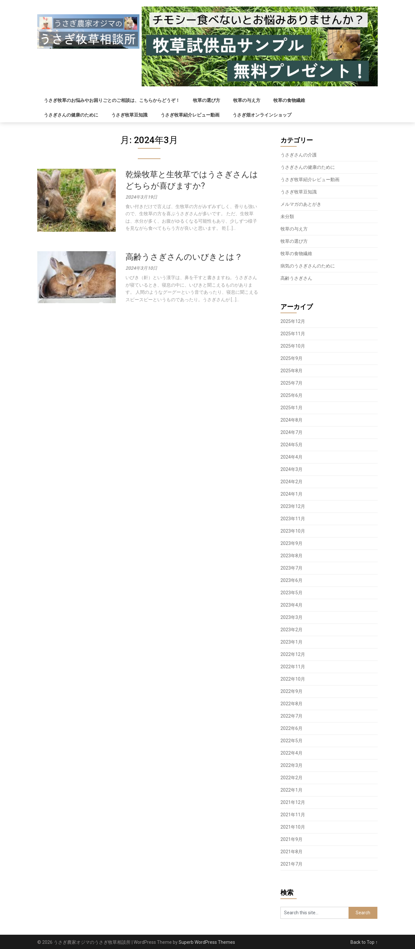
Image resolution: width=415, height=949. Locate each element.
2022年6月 (291, 728)
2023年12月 (292, 506)
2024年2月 (291, 481)
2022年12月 (292, 654)
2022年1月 (291, 790)
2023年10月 (292, 531)
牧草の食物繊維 (289, 100)
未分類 (287, 216)
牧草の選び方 (206, 100)
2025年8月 (291, 370)
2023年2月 (291, 629)
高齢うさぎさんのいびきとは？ (184, 257)
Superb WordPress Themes (207, 942)
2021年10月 (292, 827)
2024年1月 (291, 494)
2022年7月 (291, 716)
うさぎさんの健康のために (71, 114)
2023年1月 (291, 642)
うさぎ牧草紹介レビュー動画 (189, 114)
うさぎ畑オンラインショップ (261, 114)
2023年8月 (291, 555)
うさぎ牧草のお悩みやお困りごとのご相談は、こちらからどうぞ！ (112, 100)
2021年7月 (291, 864)
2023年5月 (291, 592)
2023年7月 (291, 568)
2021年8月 (291, 851)
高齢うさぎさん (296, 278)
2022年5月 (291, 740)
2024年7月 (291, 432)
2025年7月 (291, 383)
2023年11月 (292, 518)
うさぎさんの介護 (298, 154)
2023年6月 (291, 580)
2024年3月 (291, 469)
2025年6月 (291, 395)
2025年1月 (291, 407)
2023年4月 (291, 605)
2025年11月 (292, 333)
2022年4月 (291, 753)
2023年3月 (291, 617)
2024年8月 (291, 420)
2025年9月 (291, 358)
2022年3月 (291, 765)
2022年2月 (291, 777)
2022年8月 (291, 703)
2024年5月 (291, 444)
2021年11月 (292, 814)
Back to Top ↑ (364, 942)
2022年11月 (292, 666)
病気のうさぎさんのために (307, 265)
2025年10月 (292, 346)
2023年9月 (291, 543)
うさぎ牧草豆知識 (129, 114)
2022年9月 (291, 691)
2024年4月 (291, 457)
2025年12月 (292, 321)
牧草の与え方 (246, 100)
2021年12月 (292, 802)
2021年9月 (291, 839)
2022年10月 (292, 679)
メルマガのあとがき (300, 204)
